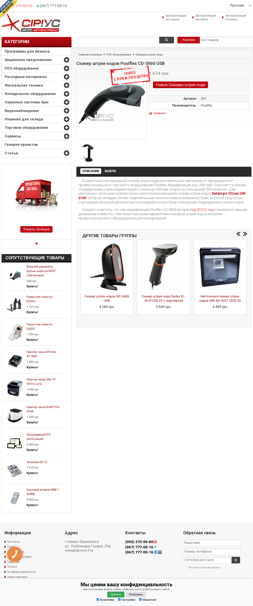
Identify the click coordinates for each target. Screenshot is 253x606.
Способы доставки (19, 556)
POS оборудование (22, 68)
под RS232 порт (202, 210)
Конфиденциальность (21, 571)
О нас (10, 546)
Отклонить (136, 594)
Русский (237, 5)
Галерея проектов (21, 144)
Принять (115, 594)
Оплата (12, 566)
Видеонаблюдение (22, 110)
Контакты (13, 541)
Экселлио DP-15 (37, 462)
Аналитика (105, 599)
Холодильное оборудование (30, 93)
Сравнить (160, 113)
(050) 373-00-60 (139, 542)
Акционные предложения (28, 59)
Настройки (126, 599)
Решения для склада (24, 119)
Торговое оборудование (26, 127)
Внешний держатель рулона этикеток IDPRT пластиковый (41, 271)
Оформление (15, 551)
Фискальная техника (24, 85)
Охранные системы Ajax (27, 102)
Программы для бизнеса (27, 51)
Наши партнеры (17, 576)
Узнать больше (36, 229)
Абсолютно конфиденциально (204, 567)
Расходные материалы (26, 76)
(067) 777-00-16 (53, 6)
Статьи (11, 153)
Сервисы (13, 136)
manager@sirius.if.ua (79, 550)
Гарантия (13, 561)
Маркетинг (148, 599)
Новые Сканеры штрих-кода (180, 84)
